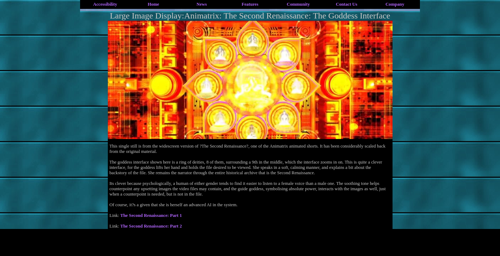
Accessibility (105, 4)
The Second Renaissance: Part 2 (151, 226)
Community (298, 4)
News (201, 4)
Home (153, 4)
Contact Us (346, 4)
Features (250, 4)
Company (394, 4)
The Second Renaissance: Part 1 (151, 215)
